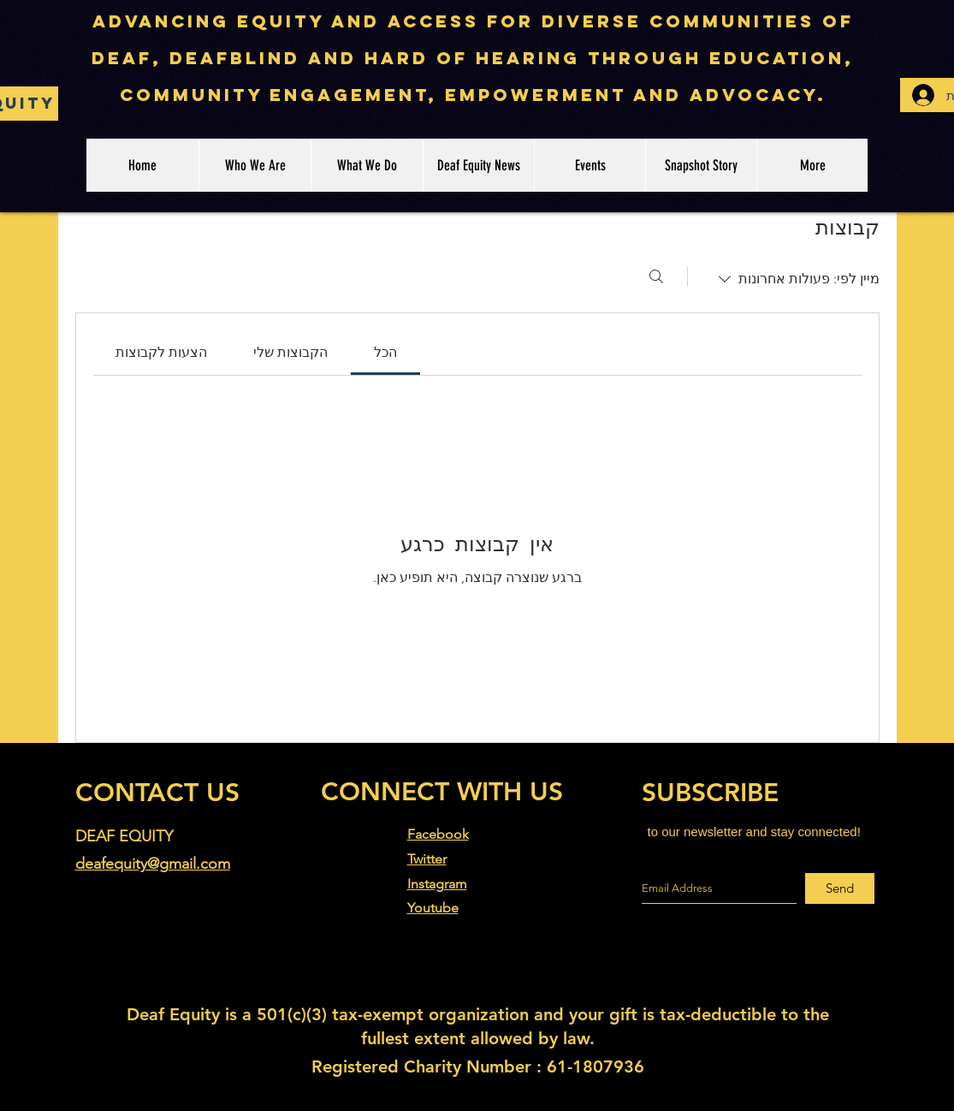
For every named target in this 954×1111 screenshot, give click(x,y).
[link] (385, 352)
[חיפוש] (656, 276)
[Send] (839, 888)
